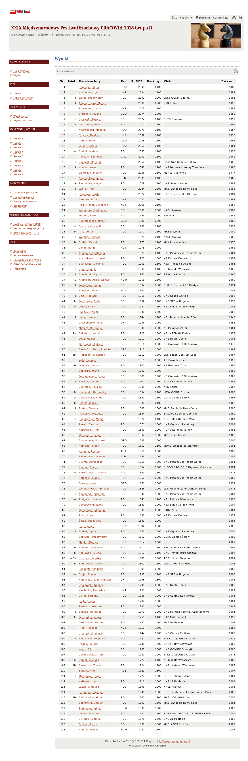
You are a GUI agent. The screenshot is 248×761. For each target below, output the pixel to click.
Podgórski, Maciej (90, 499)
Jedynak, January (90, 617)
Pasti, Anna (86, 526)
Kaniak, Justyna (89, 660)
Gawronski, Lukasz (91, 344)
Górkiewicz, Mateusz (92, 510)
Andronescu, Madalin (92, 130)
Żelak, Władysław (90, 520)
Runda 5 (18, 156)
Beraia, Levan (88, 483)
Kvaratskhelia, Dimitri (92, 221)
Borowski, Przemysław (93, 536)
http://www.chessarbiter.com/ (173, 741)
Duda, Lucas (87, 601)
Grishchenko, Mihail (91, 322)
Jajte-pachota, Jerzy (92, 376)
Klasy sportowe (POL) (26, 232)
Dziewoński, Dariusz (92, 622)
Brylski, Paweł (88, 242)
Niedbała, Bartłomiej (92, 253)
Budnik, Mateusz (89, 151)
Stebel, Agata (87, 531)
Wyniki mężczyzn (23, 120)
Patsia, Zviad (87, 140)
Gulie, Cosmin (88, 146)
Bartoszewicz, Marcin (92, 472)
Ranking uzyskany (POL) (27, 223)
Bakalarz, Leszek (90, 333)
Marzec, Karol (88, 215)
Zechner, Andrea (89, 451)
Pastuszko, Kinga (90, 183)
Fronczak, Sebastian (92, 354)
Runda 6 (18, 160)
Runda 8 (18, 169)
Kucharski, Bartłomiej (92, 392)
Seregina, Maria (89, 370)
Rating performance (24, 201)
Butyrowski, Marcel (91, 563)
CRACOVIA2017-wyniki (27, 259)
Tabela (17, 93)
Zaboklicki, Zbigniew (92, 638)
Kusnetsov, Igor (89, 92)
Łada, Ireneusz (88, 317)
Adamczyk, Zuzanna (92, 494)
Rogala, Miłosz (88, 644)
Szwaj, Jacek (87, 269)
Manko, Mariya (88, 542)
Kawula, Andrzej (89, 381)
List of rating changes (25, 192)
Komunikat (19, 250)
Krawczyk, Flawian (91, 692)
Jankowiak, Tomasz (91, 124)
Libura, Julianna (89, 713)
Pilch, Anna (86, 515)
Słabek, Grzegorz (90, 274)
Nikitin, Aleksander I (92, 178)
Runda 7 (18, 165)
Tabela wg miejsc (23, 97)
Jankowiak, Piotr (89, 301)
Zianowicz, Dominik (91, 263)
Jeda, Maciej (87, 338)
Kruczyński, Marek (90, 633)
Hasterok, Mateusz (91, 413)
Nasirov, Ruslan (89, 135)
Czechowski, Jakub (91, 504)
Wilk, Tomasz (87, 360)
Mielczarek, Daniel (91, 328)
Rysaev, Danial (88, 312)
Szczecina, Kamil (90, 226)
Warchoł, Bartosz (90, 237)
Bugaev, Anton (88, 670)
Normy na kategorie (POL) (28, 228)
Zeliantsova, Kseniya (92, 456)
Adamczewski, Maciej (92, 103)
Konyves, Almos (89, 290)
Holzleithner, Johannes (93, 204)
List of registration (23, 196)
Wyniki (237, 17)
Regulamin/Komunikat (212, 17)
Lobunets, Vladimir (91, 569)
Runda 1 (18, 138)
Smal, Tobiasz (88, 295)
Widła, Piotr (86, 188)
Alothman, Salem (90, 708)
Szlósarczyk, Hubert (92, 697)
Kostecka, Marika (90, 558)
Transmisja (19, 268)
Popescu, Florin (89, 87)
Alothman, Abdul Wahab (94, 279)
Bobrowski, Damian (91, 702)
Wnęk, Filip (86, 649)
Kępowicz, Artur (89, 429)
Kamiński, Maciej (90, 445)
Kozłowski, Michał (90, 553)
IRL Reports (20, 205)
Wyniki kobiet (21, 115)
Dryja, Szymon (88, 574)
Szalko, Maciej (88, 403)
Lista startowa (21, 70)
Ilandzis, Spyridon (90, 156)
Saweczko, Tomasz (91, 665)
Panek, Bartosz (88, 424)
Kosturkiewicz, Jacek (92, 258)
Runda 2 (18, 142)
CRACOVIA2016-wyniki (27, 264)
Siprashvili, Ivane (90, 113)
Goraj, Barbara (88, 595)
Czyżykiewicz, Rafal (91, 654)
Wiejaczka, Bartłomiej (93, 210)
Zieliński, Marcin (89, 718)
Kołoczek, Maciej (90, 478)
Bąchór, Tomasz (89, 467)
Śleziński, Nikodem (91, 119)
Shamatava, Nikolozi (92, 440)
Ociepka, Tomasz (90, 365)
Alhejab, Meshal (89, 729)
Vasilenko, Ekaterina (92, 590)
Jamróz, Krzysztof (90, 172)
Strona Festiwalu (23, 255)
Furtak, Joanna (88, 408)
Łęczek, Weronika (90, 611)
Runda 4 (18, 151)
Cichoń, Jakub (88, 724)
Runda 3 (18, 147)
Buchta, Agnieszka (91, 461)
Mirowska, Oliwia (90, 676)
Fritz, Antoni (87, 231)
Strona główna (182, 17)
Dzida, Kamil (87, 306)
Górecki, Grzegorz (90, 435)
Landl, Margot (88, 247)
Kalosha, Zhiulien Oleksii (95, 579)
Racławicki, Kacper (91, 585)
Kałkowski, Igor (89, 681)
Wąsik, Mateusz (89, 686)
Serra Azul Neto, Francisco (96, 349)
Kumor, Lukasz (88, 167)
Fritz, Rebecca (88, 627)
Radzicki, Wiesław (90, 606)
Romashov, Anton (90, 108)
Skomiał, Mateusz (90, 162)
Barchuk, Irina (88, 199)
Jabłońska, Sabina (90, 285)
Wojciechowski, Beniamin (95, 488)
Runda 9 (18, 174)
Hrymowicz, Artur (90, 194)
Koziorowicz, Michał (91, 419)
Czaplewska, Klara (91, 397)
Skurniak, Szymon (90, 387)
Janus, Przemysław (91, 97)
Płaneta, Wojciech (90, 547)
